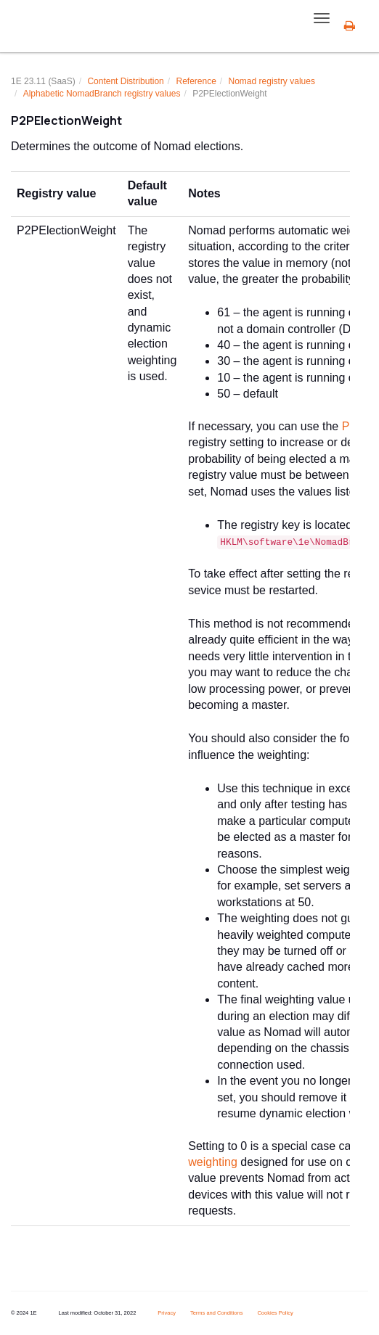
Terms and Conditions (216, 1313)
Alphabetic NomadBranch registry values (102, 94)
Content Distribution (125, 81)
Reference (196, 81)
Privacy (167, 1313)
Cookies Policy (275, 1313)
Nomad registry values (272, 81)
